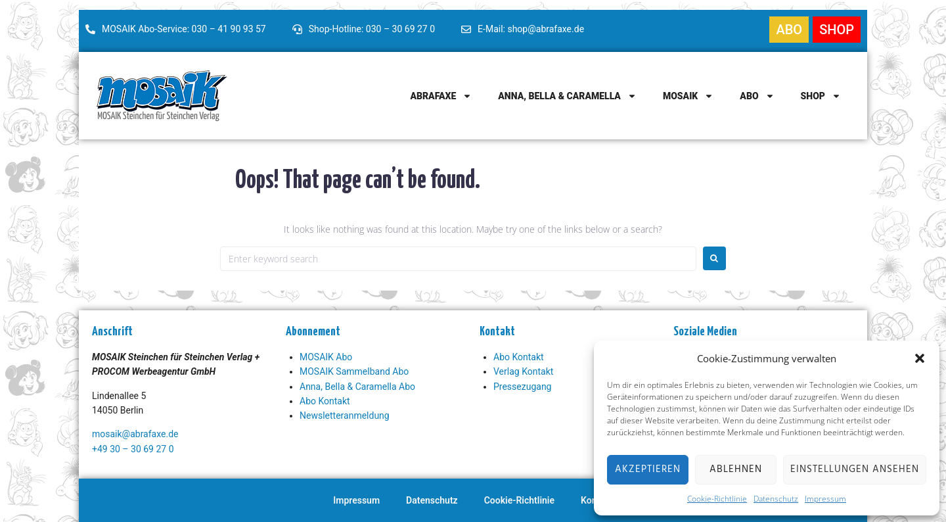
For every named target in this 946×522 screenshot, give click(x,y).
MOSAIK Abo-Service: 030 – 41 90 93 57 (184, 29)
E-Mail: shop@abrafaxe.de (531, 29)
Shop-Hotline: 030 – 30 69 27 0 (372, 29)
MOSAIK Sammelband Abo (354, 371)
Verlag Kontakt (523, 371)
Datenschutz (776, 498)
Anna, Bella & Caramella (567, 96)
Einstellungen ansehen (854, 469)
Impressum (825, 498)
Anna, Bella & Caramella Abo (357, 386)
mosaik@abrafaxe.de (135, 434)
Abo (757, 96)
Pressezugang (522, 386)
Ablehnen (736, 469)
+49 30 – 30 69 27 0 (133, 449)
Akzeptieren (648, 469)
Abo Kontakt (325, 401)
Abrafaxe (441, 96)
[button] (919, 358)
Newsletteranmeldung (345, 415)
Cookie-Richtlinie (717, 498)
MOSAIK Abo (326, 357)
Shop (821, 96)
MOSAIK (688, 96)
